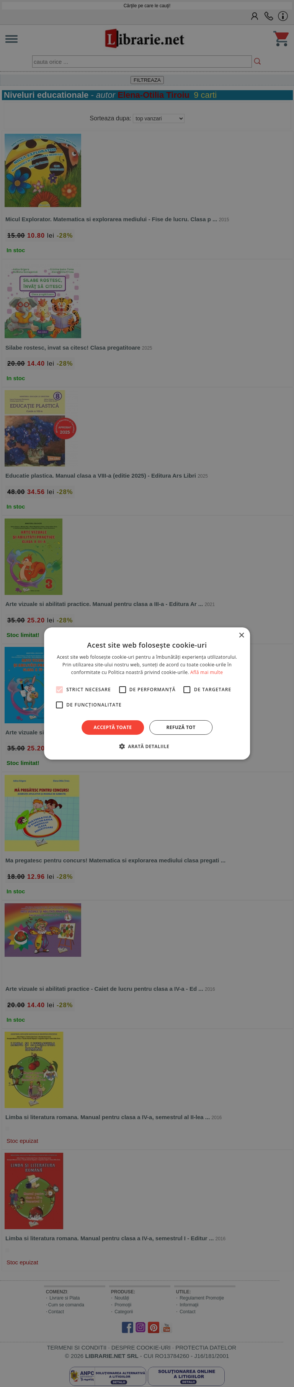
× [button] (241, 635)
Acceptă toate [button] (113, 727)
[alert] (147, 693)
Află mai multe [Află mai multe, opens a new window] (206, 672)
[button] (147, 746)
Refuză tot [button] (180, 727)
